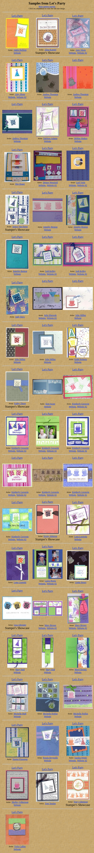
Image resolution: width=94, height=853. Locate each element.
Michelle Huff (20, 713)
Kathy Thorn (20, 403)
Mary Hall (20, 669)
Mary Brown (50, 625)
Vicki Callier (20, 846)
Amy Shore (80, 50)
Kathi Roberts (80, 359)
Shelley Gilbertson (20, 802)
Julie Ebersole (50, 315)
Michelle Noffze (50, 713)
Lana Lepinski (80, 536)
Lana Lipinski (20, 582)
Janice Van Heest (20, 226)
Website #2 (82, 53)
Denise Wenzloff (50, 182)
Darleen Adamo (50, 138)
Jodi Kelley (50, 271)
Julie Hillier (80, 315)
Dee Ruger (20, 184)
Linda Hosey (81, 582)
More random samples (47, 6)
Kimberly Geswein (80, 403)
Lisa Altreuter (20, 625)
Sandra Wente (81, 757)
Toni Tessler (50, 803)
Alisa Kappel (50, 49)
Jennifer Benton (50, 227)
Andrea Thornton (50, 94)
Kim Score (50, 403)
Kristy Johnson (50, 536)
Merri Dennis (81, 669)
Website (17, 53)
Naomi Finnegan (20, 759)
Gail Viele (80, 182)
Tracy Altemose (81, 801)
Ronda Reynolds (50, 757)
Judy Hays (20, 316)
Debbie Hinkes (80, 138)
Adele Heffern (19, 50)
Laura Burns (50, 581)
